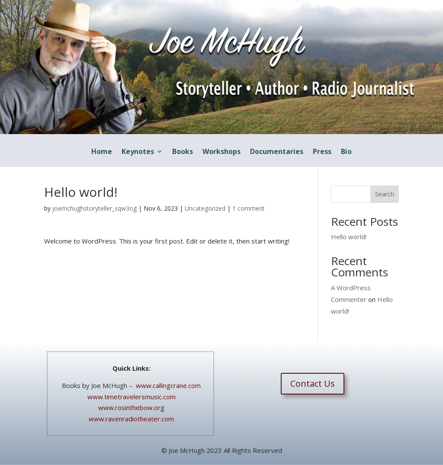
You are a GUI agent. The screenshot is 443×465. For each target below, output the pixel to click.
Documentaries (276, 152)
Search (384, 194)
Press (322, 152)
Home (101, 152)
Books (182, 152)
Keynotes (138, 152)
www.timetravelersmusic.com (131, 396)
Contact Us (312, 383)
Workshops (221, 152)
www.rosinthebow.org (131, 407)
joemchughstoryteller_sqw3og (94, 208)
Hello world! (348, 236)
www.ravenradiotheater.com (131, 418)
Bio (346, 152)
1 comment (248, 208)
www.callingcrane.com (167, 385)
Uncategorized (205, 208)
